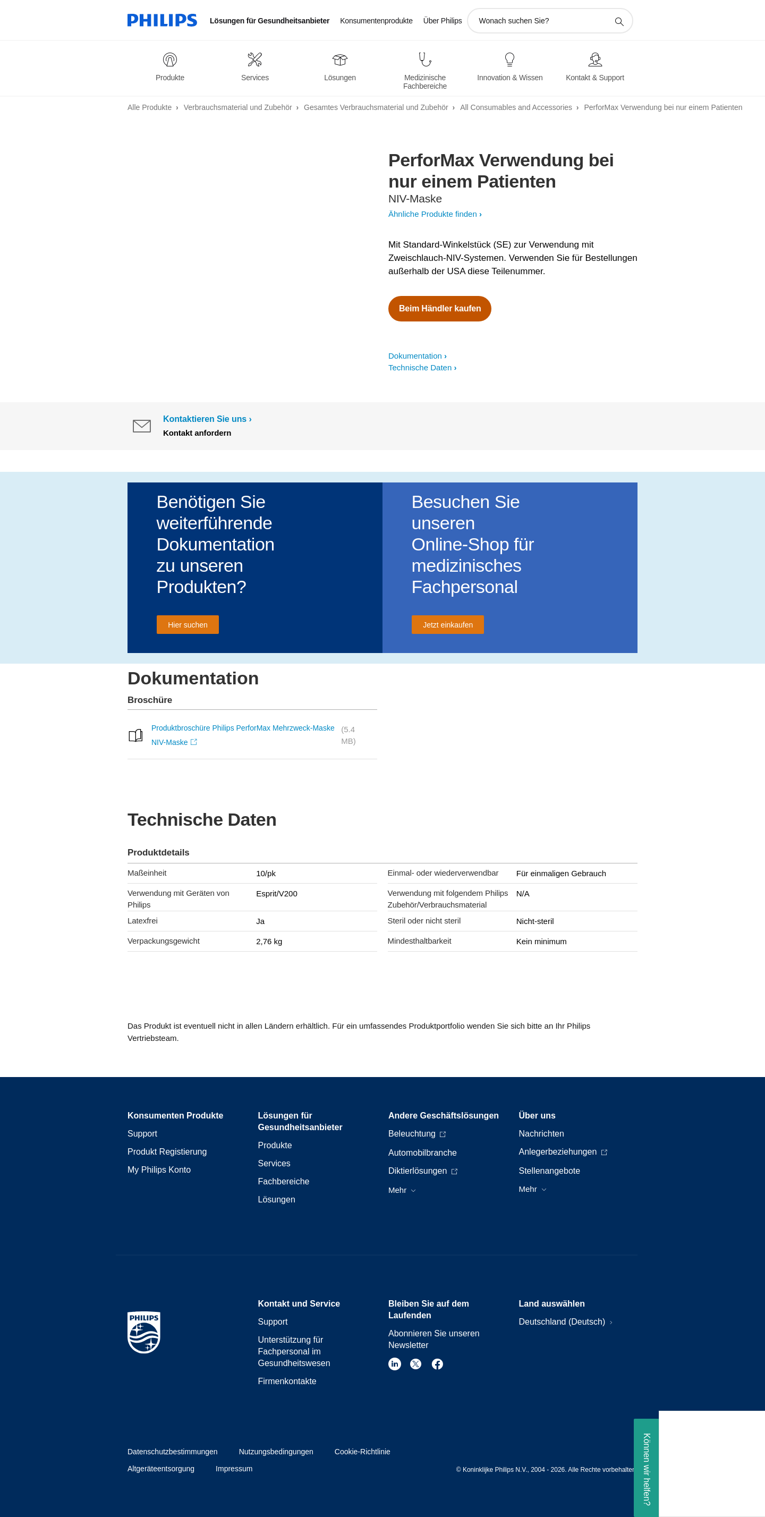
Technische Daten (420, 367)
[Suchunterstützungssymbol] (619, 21)
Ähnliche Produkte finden (432, 213)
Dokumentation (415, 355)
